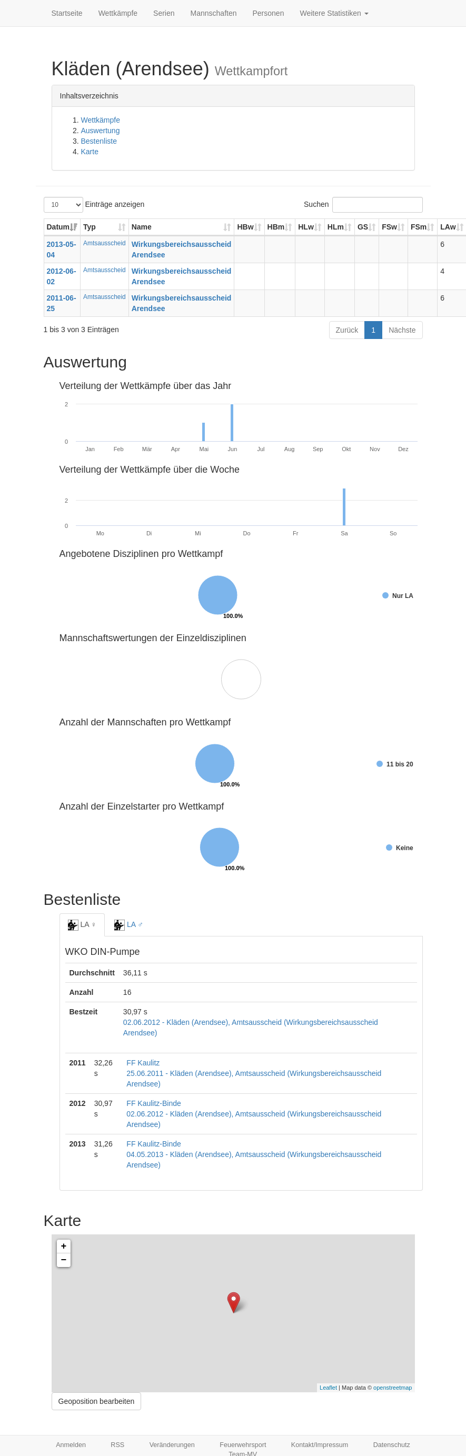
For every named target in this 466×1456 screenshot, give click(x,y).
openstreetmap (392, 1387)
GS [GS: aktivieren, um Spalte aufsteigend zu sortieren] (363, 227)
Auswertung (100, 130)
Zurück (347, 330)
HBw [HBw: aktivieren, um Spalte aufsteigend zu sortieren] (245, 227)
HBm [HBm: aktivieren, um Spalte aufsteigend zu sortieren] (276, 227)
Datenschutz (391, 1445)
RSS (117, 1445)
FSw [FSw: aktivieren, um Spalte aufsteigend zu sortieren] (389, 227)
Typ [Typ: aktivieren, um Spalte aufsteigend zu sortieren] (89, 227)
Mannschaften (214, 13)
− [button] (64, 1260)
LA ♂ (128, 925)
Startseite (67, 13)
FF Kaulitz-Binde (153, 1103)
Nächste (402, 330)
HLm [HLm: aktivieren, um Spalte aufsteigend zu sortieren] (336, 227)
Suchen (363, 205)
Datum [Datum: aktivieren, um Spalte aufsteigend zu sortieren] (58, 227)
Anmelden (71, 1445)
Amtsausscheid (104, 243)
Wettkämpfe (117, 13)
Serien (163, 13)
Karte (89, 151)
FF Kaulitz (143, 1063)
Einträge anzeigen (94, 205)
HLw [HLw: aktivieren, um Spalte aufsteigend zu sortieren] (306, 227)
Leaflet (328, 1387)
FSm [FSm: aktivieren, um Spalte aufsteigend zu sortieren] (419, 227)
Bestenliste (99, 141)
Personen (268, 13)
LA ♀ (82, 925)
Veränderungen (172, 1445)
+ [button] (64, 1246)
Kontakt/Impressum (320, 1445)
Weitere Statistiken (334, 13)
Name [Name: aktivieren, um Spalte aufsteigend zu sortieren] (142, 227)
